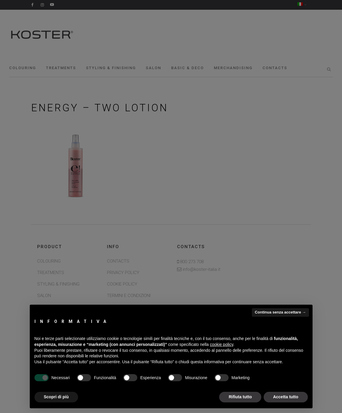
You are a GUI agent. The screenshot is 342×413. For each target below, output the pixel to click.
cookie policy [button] (221, 344)
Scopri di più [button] (56, 396)
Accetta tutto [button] (285, 396)
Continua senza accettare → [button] (280, 312)
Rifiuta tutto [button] (240, 396)
